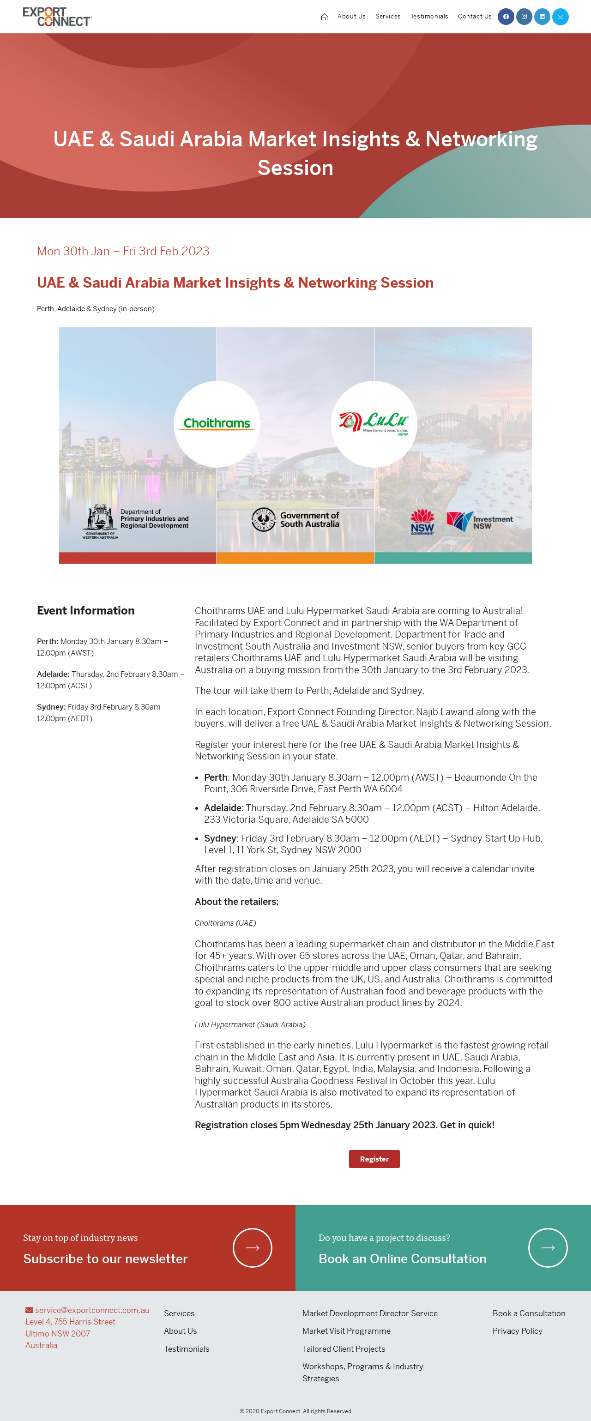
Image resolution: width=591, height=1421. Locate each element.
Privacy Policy (518, 1331)
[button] (374, 1159)
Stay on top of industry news (80, 1237)
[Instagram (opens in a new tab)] (524, 16)
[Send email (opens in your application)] (560, 16)
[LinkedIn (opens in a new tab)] (542, 16)
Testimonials (187, 1349)
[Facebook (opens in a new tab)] (506, 16)
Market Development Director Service (370, 1313)
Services (179, 1313)
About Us (180, 1331)
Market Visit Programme (346, 1331)
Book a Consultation (529, 1313)
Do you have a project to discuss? (384, 1237)
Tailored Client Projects (344, 1349)
